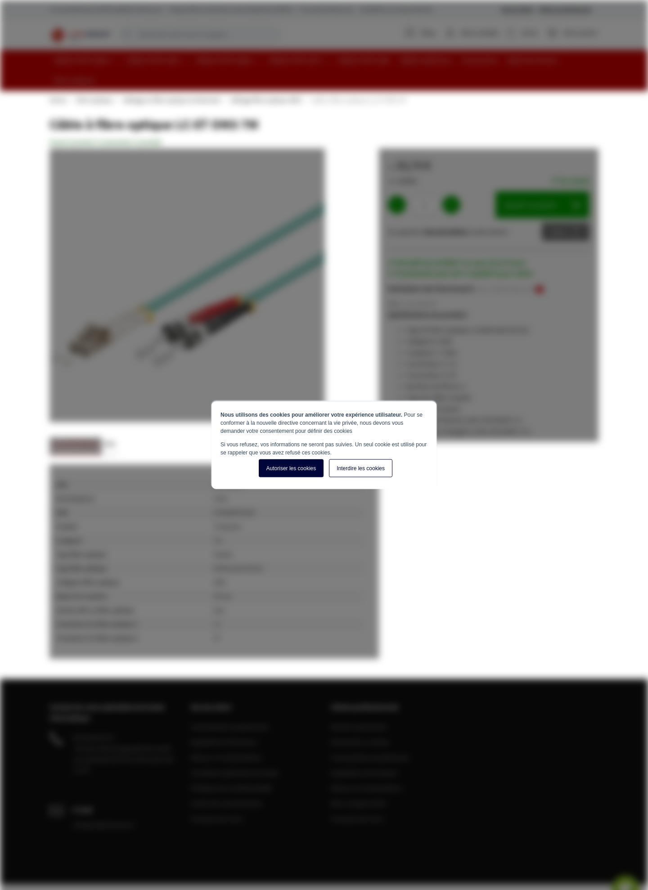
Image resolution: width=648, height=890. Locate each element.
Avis (109, 422)
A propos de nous (216, 796)
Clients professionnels (565, 9)
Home (58, 78)
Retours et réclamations (226, 735)
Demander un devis (360, 720)
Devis (559, 210)
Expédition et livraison (223, 720)
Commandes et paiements (229, 705)
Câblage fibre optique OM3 (265, 78)
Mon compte (481, 32)
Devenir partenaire (359, 705)
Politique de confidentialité (231, 766)
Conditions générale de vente (234, 750)
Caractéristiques (75, 422)
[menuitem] (85, 59)
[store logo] (79, 34)
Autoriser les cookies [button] (291, 468)
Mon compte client (359, 781)
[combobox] (199, 34)
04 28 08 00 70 (93, 715)
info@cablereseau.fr (104, 803)
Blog (421, 32)
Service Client (517, 9)
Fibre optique (94, 78)
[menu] (327, 59)
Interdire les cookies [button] (361, 468)
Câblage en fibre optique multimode (171, 78)
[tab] (76, 425)
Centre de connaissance (226, 781)
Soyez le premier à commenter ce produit (106, 121)
